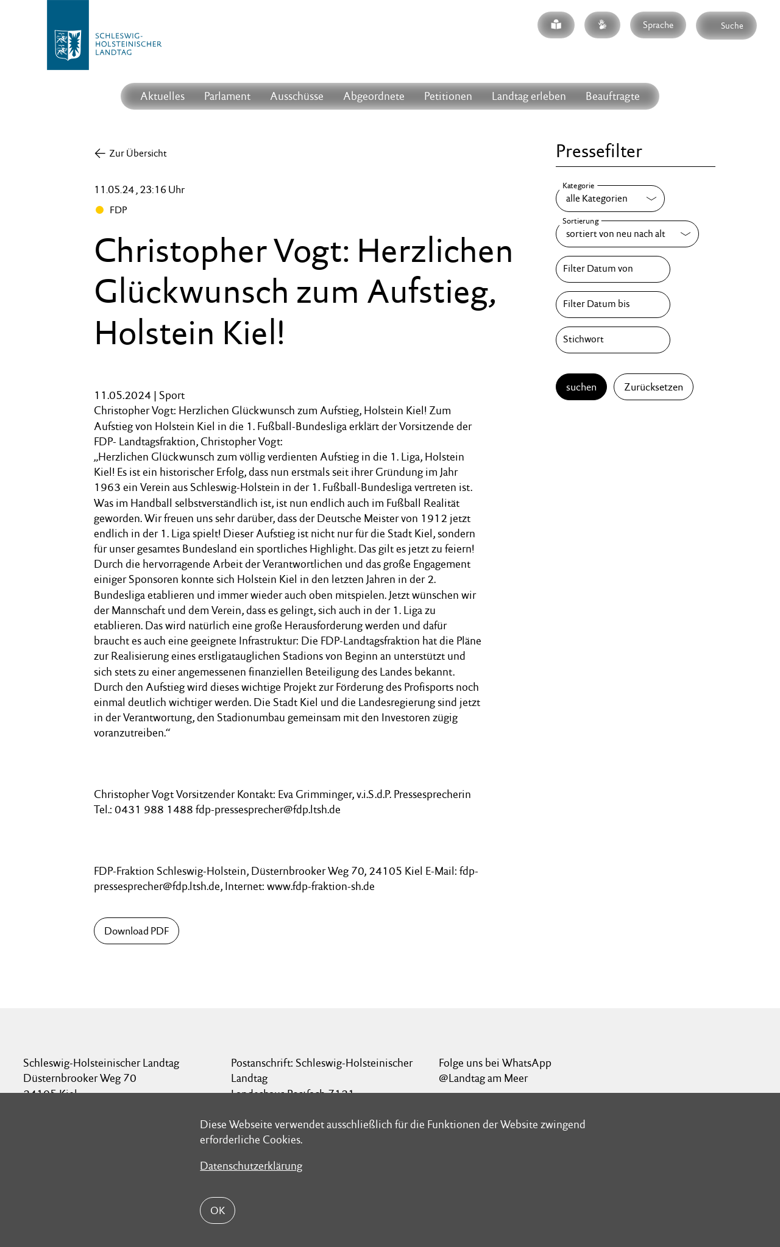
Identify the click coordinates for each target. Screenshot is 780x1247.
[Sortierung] (627, 234)
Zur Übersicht (138, 153)
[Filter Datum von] (613, 269)
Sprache (658, 24)
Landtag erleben (529, 96)
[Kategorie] (610, 198)
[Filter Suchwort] (613, 340)
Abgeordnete (374, 96)
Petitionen (448, 96)
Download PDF (136, 931)
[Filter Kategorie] (610, 198)
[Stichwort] (613, 340)
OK (217, 1210)
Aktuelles (162, 96)
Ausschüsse (297, 96)
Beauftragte (613, 96)
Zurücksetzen (653, 387)
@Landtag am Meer (483, 1078)
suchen (581, 387)
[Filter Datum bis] (613, 304)
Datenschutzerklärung (251, 1165)
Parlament (227, 96)
